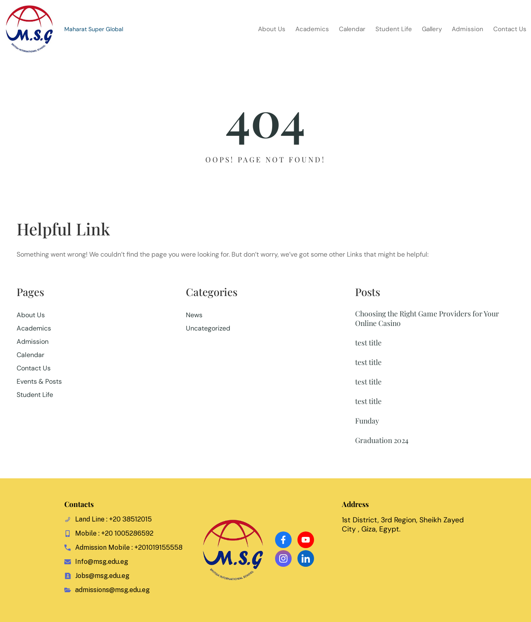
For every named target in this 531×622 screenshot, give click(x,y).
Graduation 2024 (382, 440)
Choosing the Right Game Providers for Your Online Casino (427, 318)
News (194, 315)
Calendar (30, 354)
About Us (31, 315)
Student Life (35, 394)
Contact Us (34, 368)
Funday (367, 420)
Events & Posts (39, 381)
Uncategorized (208, 328)
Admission (33, 341)
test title (368, 342)
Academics (34, 328)
